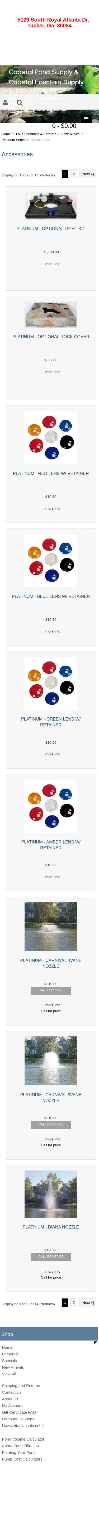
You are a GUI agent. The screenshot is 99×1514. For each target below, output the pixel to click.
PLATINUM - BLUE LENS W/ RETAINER (51, 596)
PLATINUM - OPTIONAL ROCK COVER (50, 336)
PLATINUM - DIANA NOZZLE (51, 1227)
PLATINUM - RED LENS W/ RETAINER (51, 473)
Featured (10, 1354)
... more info (50, 264)
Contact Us (11, 1392)
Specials (9, 1360)
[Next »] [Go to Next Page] (88, 174)
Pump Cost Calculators (22, 1459)
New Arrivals (13, 1367)
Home (6, 134)
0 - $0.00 (64, 125)
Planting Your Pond (18, 1452)
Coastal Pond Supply (45, 1496)
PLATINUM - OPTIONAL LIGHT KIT (51, 228)
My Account (12, 1405)
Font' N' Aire (71, 134)
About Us (10, 1399)
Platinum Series (13, 140)
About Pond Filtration (20, 1445)
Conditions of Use (68, 1504)
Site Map (25, 1504)
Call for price (51, 1011)
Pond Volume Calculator (23, 1439)
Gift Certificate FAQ (19, 1412)
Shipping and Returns (21, 1385)
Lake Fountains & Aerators (36, 134)
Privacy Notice (44, 1504)
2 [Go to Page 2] (74, 174)
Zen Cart (85, 1496)
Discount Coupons (18, 1419)
